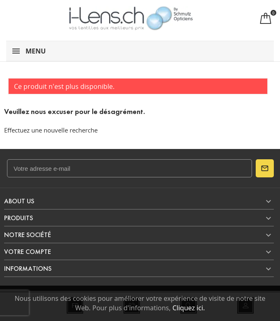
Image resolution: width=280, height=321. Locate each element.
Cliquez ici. (189, 307)
